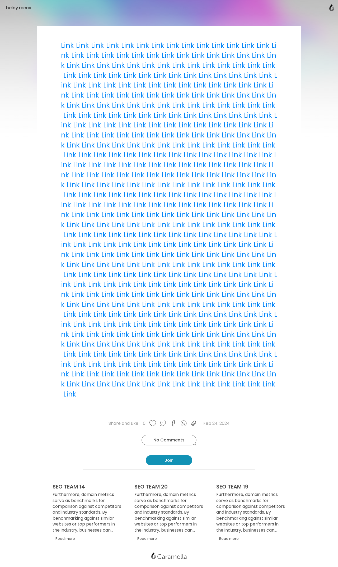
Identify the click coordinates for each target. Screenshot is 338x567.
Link (67, 45)
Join (169, 460)
